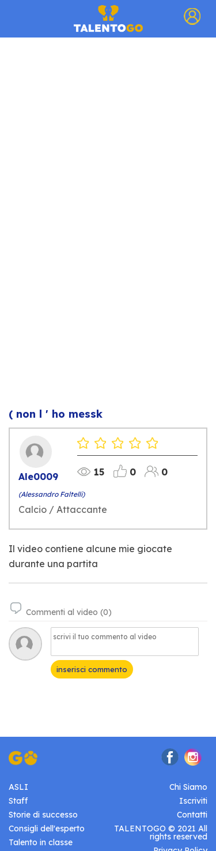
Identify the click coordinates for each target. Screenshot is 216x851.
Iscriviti (193, 801)
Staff (18, 801)
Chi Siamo (188, 787)
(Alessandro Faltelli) (51, 494)
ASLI (18, 787)
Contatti (192, 814)
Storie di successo (43, 814)
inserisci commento (91, 669)
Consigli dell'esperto (47, 828)
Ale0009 (38, 476)
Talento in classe (41, 842)
